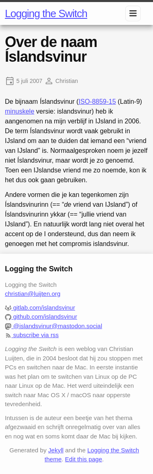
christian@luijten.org (32, 293)
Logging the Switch (46, 13)
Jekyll (56, 450)
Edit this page (83, 459)
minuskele (19, 111)
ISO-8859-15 (97, 101)
